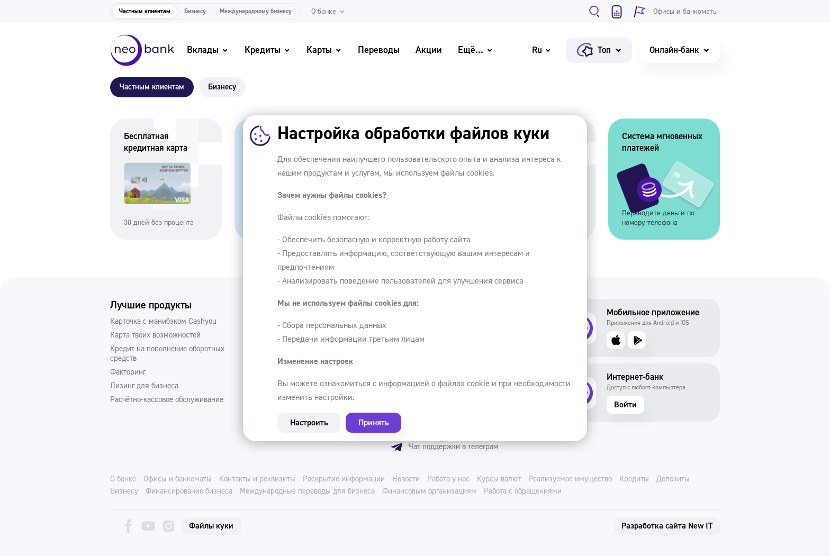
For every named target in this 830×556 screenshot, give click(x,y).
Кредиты (268, 50)
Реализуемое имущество (570, 479)
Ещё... (475, 50)
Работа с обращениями (523, 491)
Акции (429, 50)
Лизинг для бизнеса (144, 386)
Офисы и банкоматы (177, 479)
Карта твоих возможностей (155, 335)
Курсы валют (499, 479)
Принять (364, 422)
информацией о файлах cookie (434, 383)
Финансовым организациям (429, 491)
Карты (324, 50)
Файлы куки (211, 526)
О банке (123, 479)
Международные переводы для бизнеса (307, 491)
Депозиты (673, 479)
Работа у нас (448, 479)
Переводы (379, 50)
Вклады (208, 50)
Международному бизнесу (256, 11)
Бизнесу (195, 11)
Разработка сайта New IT (666, 526)
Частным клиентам (144, 11)
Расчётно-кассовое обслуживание (166, 400)
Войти (625, 404)
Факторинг (128, 372)
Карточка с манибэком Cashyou (163, 321)
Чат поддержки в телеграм (445, 447)
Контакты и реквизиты (257, 479)
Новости (406, 479)
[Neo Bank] (142, 50)
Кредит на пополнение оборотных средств (167, 353)
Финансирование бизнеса (189, 491)
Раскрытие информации (344, 479)
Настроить (306, 422)
